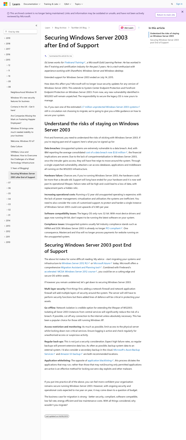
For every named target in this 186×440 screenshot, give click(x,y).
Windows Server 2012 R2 (75, 263)
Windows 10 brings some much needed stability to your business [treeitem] (22, 132)
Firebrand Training (73, 62)
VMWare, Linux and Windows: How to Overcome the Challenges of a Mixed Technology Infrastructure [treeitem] (24, 157)
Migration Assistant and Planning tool (80, 267)
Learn (47, 27)
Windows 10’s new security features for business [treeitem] (23, 99)
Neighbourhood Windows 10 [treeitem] (24, 92)
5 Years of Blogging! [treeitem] (20, 168)
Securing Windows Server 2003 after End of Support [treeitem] (23, 175)
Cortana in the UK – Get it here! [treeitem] (22, 108)
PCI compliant (113, 228)
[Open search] (172, 4)
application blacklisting (100, 360)
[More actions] (139, 27)
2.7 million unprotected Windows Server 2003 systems (109, 106)
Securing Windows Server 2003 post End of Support (164, 41)
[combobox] (20, 31)
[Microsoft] (5, 4)
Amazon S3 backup (70, 353)
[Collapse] (36, 25)
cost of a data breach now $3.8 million (105, 152)
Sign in (179, 3)
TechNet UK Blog (79, 27)
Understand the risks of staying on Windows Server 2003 (164, 34)
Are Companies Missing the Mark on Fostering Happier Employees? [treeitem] (23, 119)
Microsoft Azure (102, 263)
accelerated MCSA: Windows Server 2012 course (69, 271)
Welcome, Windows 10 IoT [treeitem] (22, 141)
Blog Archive (60, 27)
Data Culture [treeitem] (16, 146)
